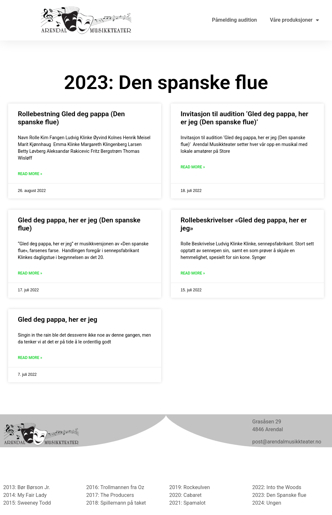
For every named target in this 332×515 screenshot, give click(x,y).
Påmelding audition (234, 20)
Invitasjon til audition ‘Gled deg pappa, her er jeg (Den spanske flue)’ (244, 118)
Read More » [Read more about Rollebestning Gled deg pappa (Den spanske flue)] (30, 174)
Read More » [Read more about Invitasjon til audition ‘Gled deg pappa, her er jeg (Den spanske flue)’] (193, 167)
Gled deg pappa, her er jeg (57, 319)
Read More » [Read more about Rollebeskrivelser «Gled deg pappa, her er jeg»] (193, 273)
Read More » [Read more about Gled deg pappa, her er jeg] (30, 357)
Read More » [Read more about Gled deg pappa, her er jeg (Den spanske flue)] (30, 273)
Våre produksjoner (294, 20)
